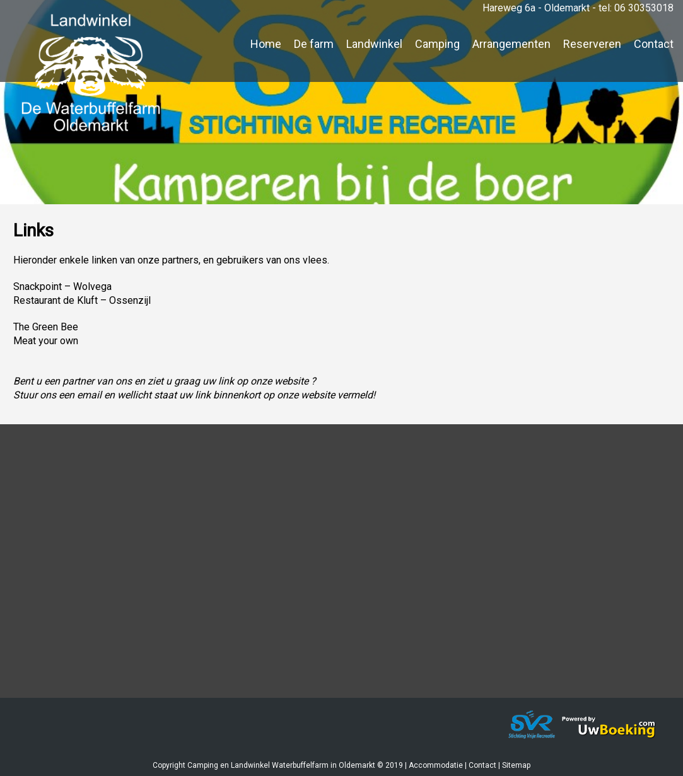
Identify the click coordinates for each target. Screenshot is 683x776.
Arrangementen (511, 43)
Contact (654, 43)
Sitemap (516, 765)
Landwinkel (374, 43)
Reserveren (592, 43)
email (89, 395)
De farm (314, 43)
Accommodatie (436, 765)
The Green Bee (45, 327)
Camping (437, 43)
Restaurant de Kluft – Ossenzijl (82, 300)
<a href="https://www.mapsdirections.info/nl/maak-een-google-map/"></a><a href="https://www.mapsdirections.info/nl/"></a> (341, 569)
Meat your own (45, 341)
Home (265, 43)
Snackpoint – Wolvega (62, 286)
